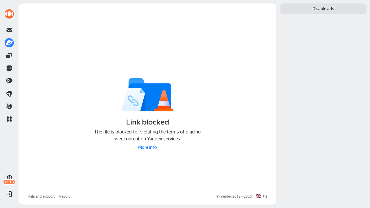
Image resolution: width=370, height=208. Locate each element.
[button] (9, 119)
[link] (9, 13)
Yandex (226, 196)
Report (64, 196)
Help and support (41, 196)
